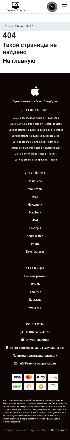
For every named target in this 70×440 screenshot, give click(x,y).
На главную (19, 60)
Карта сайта (59, 430)
